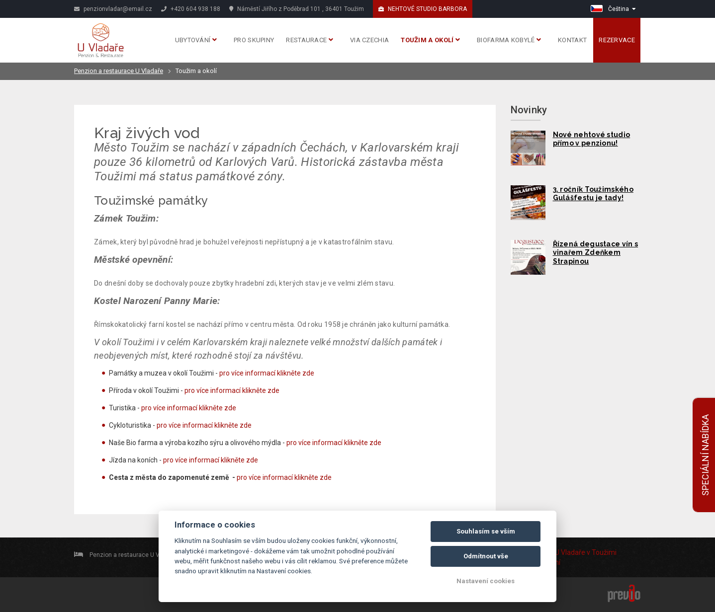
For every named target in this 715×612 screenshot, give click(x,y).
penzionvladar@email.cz (113, 8)
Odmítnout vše (485, 556)
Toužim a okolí (430, 40)
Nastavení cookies (485, 581)
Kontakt (572, 40)
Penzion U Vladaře (556, 552)
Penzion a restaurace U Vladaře (118, 71)
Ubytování (196, 40)
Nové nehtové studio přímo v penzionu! (591, 139)
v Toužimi (602, 552)
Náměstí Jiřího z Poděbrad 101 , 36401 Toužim (296, 8)
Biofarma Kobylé (509, 40)
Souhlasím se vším (485, 531)
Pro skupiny (254, 40)
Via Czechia (369, 40)
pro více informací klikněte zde (266, 373)
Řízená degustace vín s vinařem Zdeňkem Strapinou (595, 253)
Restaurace (309, 40)
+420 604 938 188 (190, 8)
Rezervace (617, 40)
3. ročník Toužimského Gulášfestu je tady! (593, 193)
